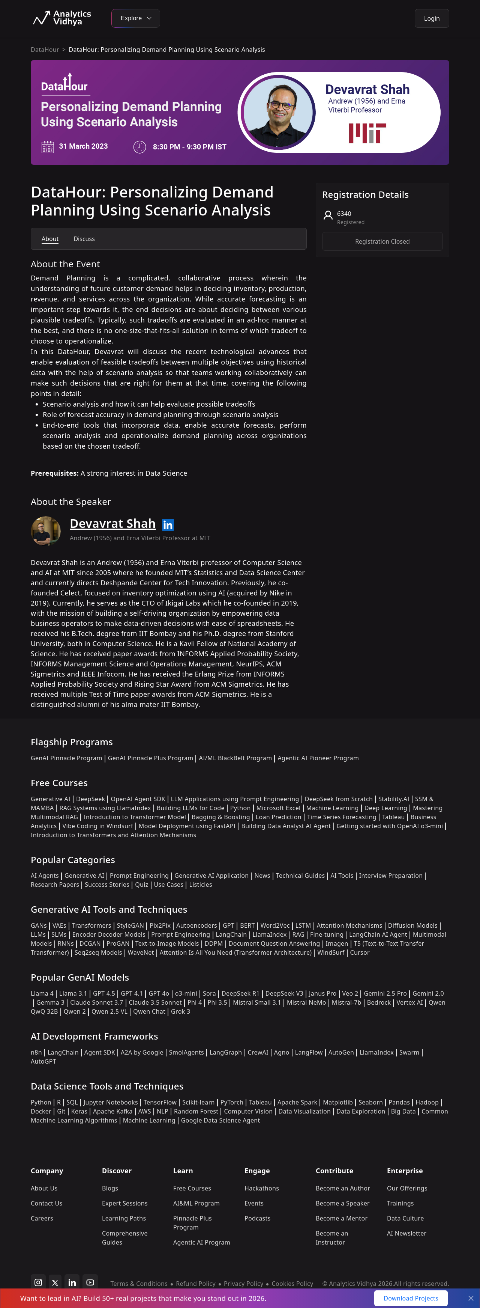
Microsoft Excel (278, 808)
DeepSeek (90, 799)
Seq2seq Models (98, 952)
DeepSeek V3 (284, 993)
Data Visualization (304, 1111)
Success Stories (107, 884)
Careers (42, 1218)
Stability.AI (394, 799)
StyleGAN (130, 925)
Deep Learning (386, 808)
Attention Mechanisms (349, 925)
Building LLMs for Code (191, 808)
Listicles (200, 884)
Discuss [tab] (84, 239)
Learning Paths (124, 1218)
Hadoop (427, 1102)
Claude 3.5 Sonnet (155, 1002)
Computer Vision (248, 1111)
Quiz (141, 884)
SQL (72, 1102)
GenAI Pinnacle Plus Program (151, 758)
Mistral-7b (347, 1002)
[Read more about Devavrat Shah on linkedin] (168, 525)
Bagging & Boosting (221, 817)
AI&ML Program (196, 1203)
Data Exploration (360, 1111)
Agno (282, 1052)
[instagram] (38, 1282)
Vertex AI (409, 1002)
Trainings (400, 1203)
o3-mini (186, 993)
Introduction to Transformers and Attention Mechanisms (113, 835)
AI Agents (45, 875)
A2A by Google (142, 1052)
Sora (209, 993)
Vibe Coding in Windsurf (98, 826)
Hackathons (261, 1188)
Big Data (403, 1111)
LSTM (303, 925)
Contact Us (47, 1203)
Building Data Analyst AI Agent (286, 826)
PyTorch (231, 1102)
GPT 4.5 (104, 993)
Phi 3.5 (217, 1002)
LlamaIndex (270, 934)
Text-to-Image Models (167, 943)
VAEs (59, 925)
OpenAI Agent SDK (138, 799)
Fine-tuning (327, 934)
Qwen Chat (149, 1011)
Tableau (393, 817)
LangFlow (309, 1052)
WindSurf (330, 952)
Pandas (399, 1102)
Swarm (409, 1052)
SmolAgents (186, 1052)
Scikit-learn (198, 1102)
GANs (39, 925)
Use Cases (169, 884)
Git (61, 1111)
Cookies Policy (292, 1283)
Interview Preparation (391, 875)
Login (432, 18)
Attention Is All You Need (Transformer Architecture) (236, 952)
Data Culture (405, 1218)
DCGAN (90, 943)
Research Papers (55, 884)
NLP (162, 1111)
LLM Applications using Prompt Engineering (235, 799)
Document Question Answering (274, 943)
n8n (36, 1052)
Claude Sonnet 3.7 (96, 1002)
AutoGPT (43, 1061)
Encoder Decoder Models (109, 934)
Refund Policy (196, 1283)
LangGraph (226, 1052)
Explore (136, 18)
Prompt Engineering (139, 875)
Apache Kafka (113, 1111)
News (262, 875)
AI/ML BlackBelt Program (235, 758)
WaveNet (141, 952)
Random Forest (196, 1111)
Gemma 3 (50, 1002)
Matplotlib (338, 1102)
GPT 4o (158, 993)
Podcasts (257, 1218)
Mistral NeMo (306, 1002)
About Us (44, 1188)
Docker (41, 1111)
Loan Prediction (279, 817)
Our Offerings (407, 1188)
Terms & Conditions (139, 1283)
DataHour (45, 49)
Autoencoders (196, 925)
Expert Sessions (125, 1203)
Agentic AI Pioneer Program (318, 758)
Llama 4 (42, 993)
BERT (247, 925)
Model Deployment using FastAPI (187, 826)
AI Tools (341, 875)
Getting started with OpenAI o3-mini (390, 826)
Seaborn (370, 1102)
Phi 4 (195, 1002)
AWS (144, 1111)
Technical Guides (300, 875)
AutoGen (341, 1052)
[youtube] (90, 1282)
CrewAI (258, 1052)
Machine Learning (332, 808)
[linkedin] (72, 1282)
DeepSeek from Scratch (339, 799)
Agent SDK (99, 1052)
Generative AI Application (211, 875)
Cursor (360, 952)
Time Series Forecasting (341, 817)
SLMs (59, 934)
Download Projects (411, 1298)
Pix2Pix (160, 925)
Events (254, 1203)
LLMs (38, 934)
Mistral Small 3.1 (257, 1002)
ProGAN (118, 943)
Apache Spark (297, 1102)
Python (240, 808)
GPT (228, 925)
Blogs (110, 1188)
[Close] (471, 1298)
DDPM (214, 943)
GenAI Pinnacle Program (66, 758)
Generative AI (50, 799)
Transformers (91, 925)
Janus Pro (322, 993)
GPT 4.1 (132, 993)
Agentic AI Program (201, 1242)
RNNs (66, 943)
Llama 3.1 (73, 993)
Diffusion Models (413, 925)
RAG (298, 934)
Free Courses (192, 1188)
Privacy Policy (243, 1283)
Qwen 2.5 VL (110, 1011)
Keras (79, 1111)
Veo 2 (350, 993)
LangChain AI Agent (378, 934)
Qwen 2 (75, 1011)
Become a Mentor (342, 1218)
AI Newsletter (406, 1233)
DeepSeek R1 (241, 993)
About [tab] (50, 239)
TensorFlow (160, 1102)
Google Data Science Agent (220, 1120)
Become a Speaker (343, 1203)
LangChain (231, 934)
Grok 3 (180, 1011)
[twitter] (55, 1282)
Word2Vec (275, 925)
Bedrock (379, 1002)
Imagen (337, 943)
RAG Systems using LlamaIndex (105, 808)
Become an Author (343, 1188)
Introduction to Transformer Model (135, 817)
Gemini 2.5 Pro (385, 993)
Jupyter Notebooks (111, 1102)
